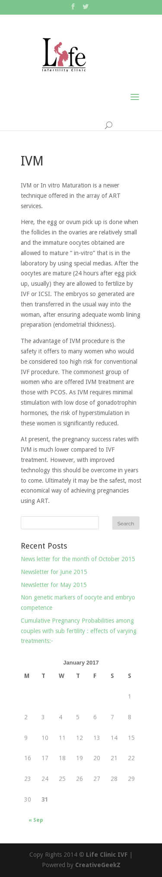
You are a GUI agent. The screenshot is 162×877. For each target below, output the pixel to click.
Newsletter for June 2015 (54, 571)
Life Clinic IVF (106, 854)
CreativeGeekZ (98, 864)
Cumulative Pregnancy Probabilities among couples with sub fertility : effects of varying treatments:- (79, 631)
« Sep (36, 820)
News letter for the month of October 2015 (78, 559)
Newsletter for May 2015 (54, 584)
